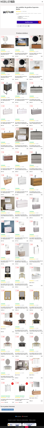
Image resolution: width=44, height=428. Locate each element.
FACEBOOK (18, 416)
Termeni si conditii (12, 420)
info (13, 56)
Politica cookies (32, 420)
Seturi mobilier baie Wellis (7, 409)
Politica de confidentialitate (22, 420)
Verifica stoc (33, 22)
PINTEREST (25, 416)
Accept (26, 427)
